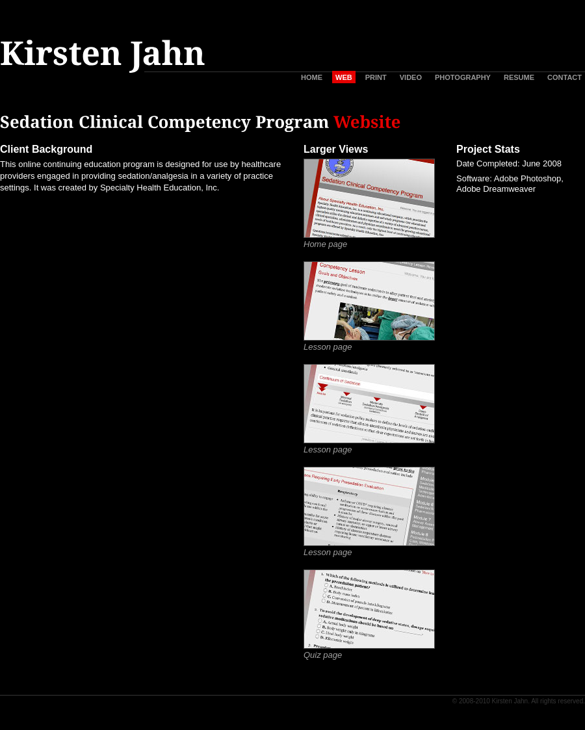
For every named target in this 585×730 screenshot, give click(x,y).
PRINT (376, 77)
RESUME (519, 77)
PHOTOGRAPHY (463, 77)
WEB (343, 77)
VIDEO (411, 77)
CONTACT (564, 77)
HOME (311, 77)
